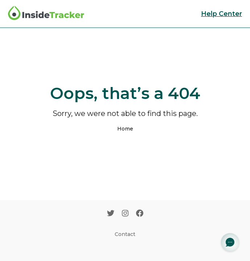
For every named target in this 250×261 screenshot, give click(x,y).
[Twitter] (110, 214)
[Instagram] (125, 214)
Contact (125, 234)
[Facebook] (139, 214)
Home (125, 128)
